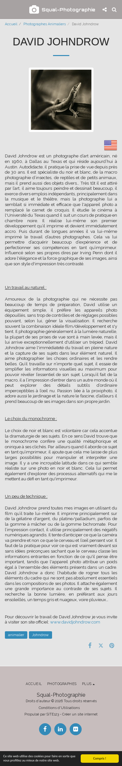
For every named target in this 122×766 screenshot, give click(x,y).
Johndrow (40, 635)
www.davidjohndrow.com (75, 621)
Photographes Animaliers (44, 24)
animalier (16, 635)
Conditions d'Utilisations (59, 708)
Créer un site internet (80, 714)
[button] (7, 9)
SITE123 (53, 714)
